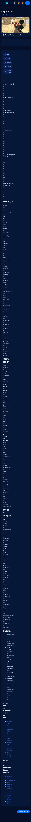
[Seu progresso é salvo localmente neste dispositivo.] (16, 35)
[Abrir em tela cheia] (27, 35)
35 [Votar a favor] (4, 35)
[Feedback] (20, 35)
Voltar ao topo (23, 811)
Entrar (27, 3)
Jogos (2, 8)
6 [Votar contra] (9, 35)
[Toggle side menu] (2, 3)
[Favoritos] (13, 35)
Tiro (7, 8)
